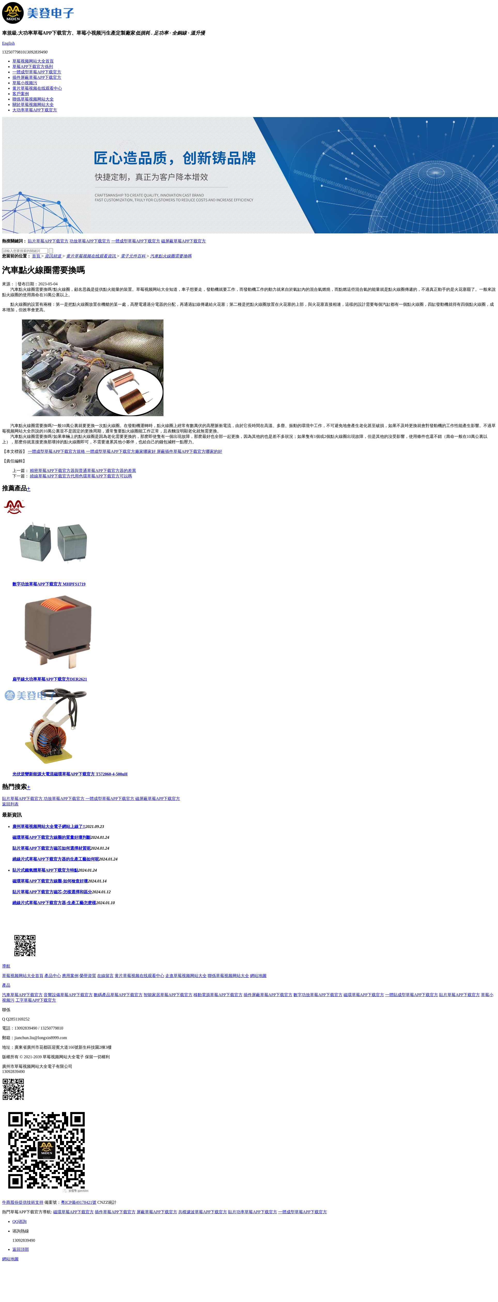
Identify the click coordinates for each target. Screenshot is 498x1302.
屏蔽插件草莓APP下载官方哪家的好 (189, 451)
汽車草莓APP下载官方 (22, 995)
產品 (6, 985)
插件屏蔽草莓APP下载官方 (36, 77)
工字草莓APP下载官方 (35, 1000)
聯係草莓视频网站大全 (33, 99)
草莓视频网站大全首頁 (33, 61)
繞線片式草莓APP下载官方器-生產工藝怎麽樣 (54, 903)
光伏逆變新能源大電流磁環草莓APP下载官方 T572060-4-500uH (70, 774)
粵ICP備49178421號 (78, 1202)
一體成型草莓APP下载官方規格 (57, 451)
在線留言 (105, 975)
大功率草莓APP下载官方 (34, 110)
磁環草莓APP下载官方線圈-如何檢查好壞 (50, 881)
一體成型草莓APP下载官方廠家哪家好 (121, 451)
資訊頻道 (53, 256)
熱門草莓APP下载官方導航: (27, 1212)
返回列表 (10, 804)
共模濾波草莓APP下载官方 (202, 1212)
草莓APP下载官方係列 (32, 66)
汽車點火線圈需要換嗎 (170, 256)
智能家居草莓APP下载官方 (168, 995)
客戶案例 (20, 94)
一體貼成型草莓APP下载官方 (411, 995)
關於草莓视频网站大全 (33, 104)
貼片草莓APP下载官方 (48, 241)
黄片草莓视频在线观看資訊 (91, 256)
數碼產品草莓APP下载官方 (118, 995)
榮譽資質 (88, 975)
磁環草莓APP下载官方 (364, 995)
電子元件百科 (133, 256)
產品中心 (52, 975)
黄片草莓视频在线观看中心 (37, 88)
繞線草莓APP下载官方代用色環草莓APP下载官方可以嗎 (81, 476)
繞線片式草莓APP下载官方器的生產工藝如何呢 (55, 859)
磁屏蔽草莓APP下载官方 (183, 241)
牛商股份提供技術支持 (22, 1202)
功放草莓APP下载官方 (89, 241)
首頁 (36, 256)
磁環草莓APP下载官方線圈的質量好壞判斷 (51, 837)
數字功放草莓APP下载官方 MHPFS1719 (48, 584)
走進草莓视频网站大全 (186, 975)
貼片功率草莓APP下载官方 (252, 1212)
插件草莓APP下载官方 (115, 1212)
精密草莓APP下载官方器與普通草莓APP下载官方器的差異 (83, 470)
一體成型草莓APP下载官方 (36, 72)
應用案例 (70, 975)
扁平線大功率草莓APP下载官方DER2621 (49, 679)
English (8, 43)
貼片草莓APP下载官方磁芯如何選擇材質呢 (51, 848)
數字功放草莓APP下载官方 (317, 995)
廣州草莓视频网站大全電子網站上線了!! (48, 826)
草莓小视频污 (24, 83)
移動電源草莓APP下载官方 (217, 995)
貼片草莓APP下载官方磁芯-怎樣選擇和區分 (52, 892)
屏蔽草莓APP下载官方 (157, 1212)
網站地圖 (258, 975)
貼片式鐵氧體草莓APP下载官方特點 (45, 870)
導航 (6, 966)
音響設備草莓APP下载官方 (68, 995)
